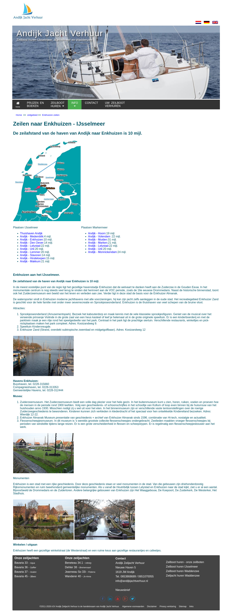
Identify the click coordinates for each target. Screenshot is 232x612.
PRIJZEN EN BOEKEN (35, 104)
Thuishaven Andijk (31, 233)
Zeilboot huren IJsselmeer (182, 566)
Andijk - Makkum (30, 261)
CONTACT (91, 104)
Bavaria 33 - (25, 562)
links (191, 606)
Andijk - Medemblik (31, 236)
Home (19, 115)
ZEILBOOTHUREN (57, 104)
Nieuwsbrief (122, 589)
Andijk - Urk (27, 248)
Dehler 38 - (78, 567)
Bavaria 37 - (26, 571)
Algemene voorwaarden (133, 606)
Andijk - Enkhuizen (31, 239)
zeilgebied (32, 115)
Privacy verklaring (168, 606)
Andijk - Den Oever (31, 242)
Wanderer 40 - (78, 576)
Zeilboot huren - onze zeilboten (185, 562)
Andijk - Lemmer (30, 252)
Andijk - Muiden (97, 239)
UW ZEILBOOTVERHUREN (115, 104)
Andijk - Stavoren (30, 255)
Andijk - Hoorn (97, 233)
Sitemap (182, 606)
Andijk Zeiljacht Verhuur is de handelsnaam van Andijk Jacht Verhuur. (87, 606)
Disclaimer (152, 606)
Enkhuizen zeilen (50, 115)
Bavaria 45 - (25, 576)
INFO (74, 104)
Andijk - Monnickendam (102, 252)
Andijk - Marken (97, 242)
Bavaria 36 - (25, 567)
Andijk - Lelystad (30, 245)
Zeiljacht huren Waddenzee (182, 575)
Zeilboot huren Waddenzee (182, 571)
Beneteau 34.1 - (78, 562)
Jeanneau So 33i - (80, 571)
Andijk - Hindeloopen (33, 258)
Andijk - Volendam (99, 236)
